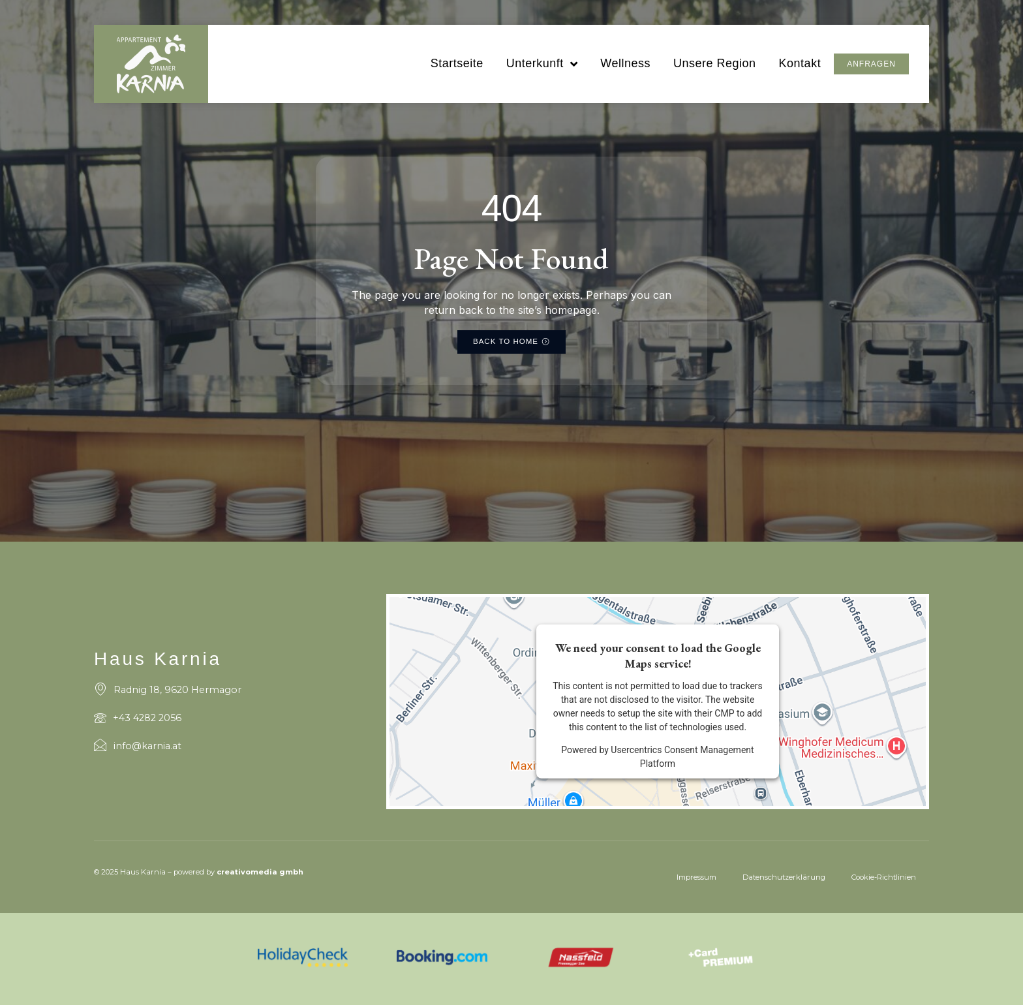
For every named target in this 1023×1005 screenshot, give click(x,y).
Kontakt (799, 69)
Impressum (696, 877)
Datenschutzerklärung (783, 877)
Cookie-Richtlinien (883, 877)
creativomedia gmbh (260, 872)
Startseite (456, 69)
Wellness (625, 69)
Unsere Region (714, 69)
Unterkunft (541, 70)
